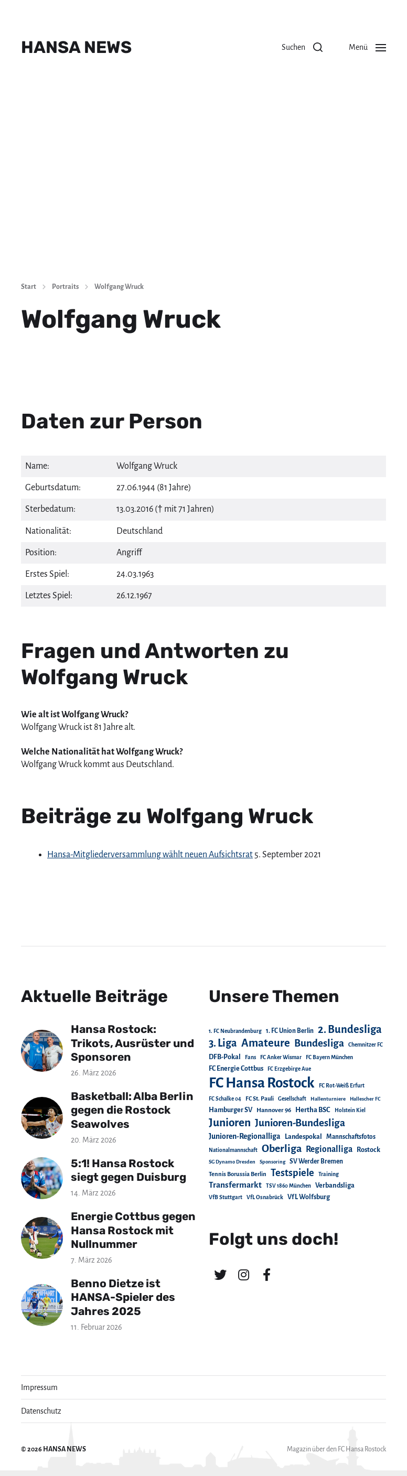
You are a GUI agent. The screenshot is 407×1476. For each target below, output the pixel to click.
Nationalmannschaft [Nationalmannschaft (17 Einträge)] (233, 1150)
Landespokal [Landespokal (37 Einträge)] (303, 1136)
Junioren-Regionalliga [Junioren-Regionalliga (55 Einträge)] (245, 1136)
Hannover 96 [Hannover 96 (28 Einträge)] (273, 1110)
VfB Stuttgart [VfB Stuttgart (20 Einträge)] (225, 1197)
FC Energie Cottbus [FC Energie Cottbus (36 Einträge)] (236, 1068)
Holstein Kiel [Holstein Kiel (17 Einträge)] (350, 1110)
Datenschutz (41, 1411)
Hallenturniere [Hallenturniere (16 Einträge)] (328, 1099)
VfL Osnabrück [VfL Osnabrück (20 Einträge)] (265, 1197)
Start (28, 286)
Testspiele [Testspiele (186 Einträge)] (292, 1173)
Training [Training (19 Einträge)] (328, 1174)
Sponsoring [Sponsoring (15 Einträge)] (272, 1162)
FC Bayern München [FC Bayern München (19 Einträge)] (329, 1057)
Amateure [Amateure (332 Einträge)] (265, 1043)
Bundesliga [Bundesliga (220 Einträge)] (319, 1043)
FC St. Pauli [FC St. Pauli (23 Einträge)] (259, 1098)
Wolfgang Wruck (119, 286)
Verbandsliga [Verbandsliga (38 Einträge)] (335, 1185)
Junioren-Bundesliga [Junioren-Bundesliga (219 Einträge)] (300, 1122)
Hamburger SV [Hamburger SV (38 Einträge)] (230, 1110)
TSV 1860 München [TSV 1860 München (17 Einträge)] (288, 1186)
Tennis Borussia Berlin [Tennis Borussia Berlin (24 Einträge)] (237, 1174)
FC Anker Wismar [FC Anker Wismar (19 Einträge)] (281, 1057)
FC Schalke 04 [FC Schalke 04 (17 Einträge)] (225, 1099)
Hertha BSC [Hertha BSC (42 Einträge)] (312, 1110)
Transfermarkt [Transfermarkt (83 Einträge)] (235, 1184)
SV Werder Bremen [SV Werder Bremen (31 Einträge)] (316, 1161)
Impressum (39, 1387)
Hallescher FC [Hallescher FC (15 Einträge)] (365, 1099)
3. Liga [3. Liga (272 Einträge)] (223, 1043)
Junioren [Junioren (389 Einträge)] (230, 1122)
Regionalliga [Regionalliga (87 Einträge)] (329, 1149)
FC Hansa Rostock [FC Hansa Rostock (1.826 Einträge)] (262, 1083)
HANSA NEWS (76, 47)
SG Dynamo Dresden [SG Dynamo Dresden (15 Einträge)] (232, 1162)
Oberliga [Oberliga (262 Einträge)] (282, 1148)
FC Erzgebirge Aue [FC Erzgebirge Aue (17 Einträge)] (289, 1069)
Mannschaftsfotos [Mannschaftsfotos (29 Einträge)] (351, 1136)
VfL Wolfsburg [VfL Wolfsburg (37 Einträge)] (308, 1197)
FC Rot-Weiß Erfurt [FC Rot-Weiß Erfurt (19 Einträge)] (342, 1086)
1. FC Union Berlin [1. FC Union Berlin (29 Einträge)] (290, 1031)
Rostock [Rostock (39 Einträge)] (368, 1150)
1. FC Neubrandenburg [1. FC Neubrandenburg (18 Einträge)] (235, 1031)
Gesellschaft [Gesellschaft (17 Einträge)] (292, 1099)
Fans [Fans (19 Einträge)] (250, 1057)
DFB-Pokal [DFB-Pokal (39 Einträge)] (225, 1057)
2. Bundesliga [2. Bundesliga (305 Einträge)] (350, 1029)
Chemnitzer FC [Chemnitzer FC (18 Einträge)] (365, 1045)
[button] (302, 47)
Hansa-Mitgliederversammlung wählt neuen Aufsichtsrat (150, 854)
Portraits (65, 286)
